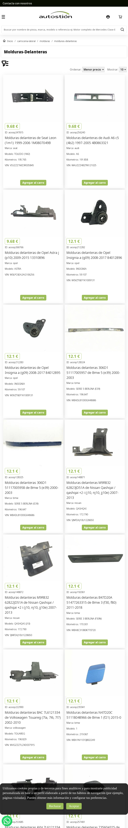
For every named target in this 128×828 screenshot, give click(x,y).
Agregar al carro (33, 182)
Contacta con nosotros (17, 3)
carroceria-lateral (26, 41)
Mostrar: (113, 69)
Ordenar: (76, 69)
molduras (45, 41)
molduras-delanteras (65, 41)
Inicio (10, 41)
